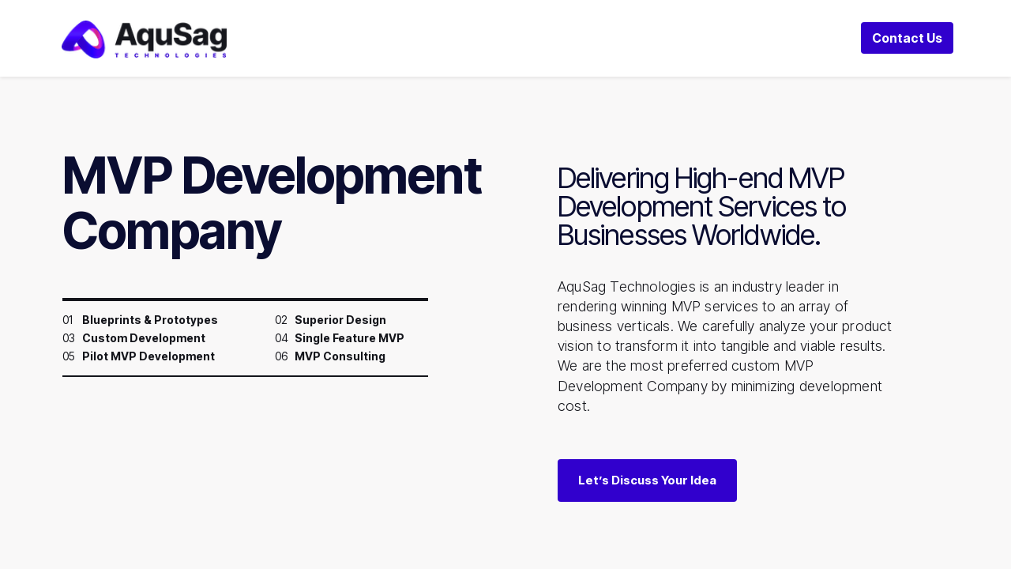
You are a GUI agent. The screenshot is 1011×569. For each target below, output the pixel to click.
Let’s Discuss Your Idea (647, 480)
